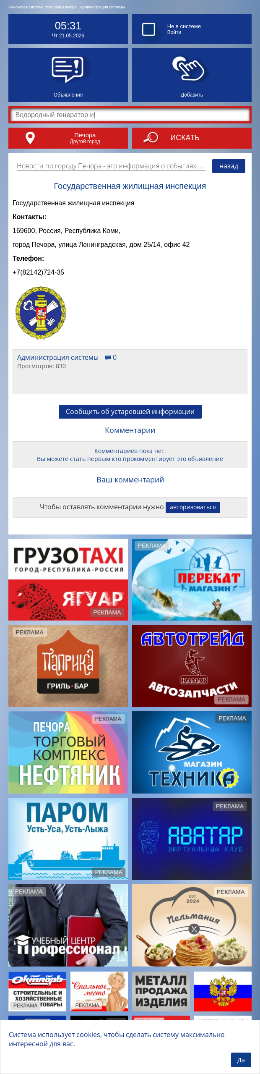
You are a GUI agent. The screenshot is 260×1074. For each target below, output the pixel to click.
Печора (85, 135)
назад (228, 165)
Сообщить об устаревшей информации (130, 417)
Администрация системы (102, 7)
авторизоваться (193, 513)
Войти (174, 32)
